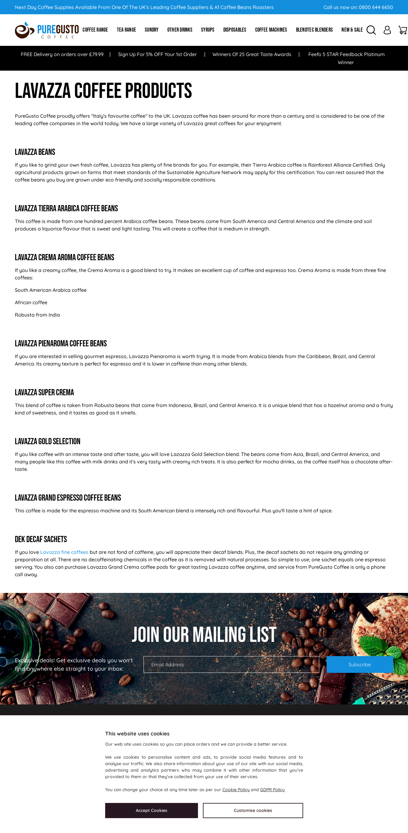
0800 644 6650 (376, 7)
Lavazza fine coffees (64, 552)
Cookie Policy (236, 789)
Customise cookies (253, 810)
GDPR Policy (272, 789)
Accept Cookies (151, 810)
